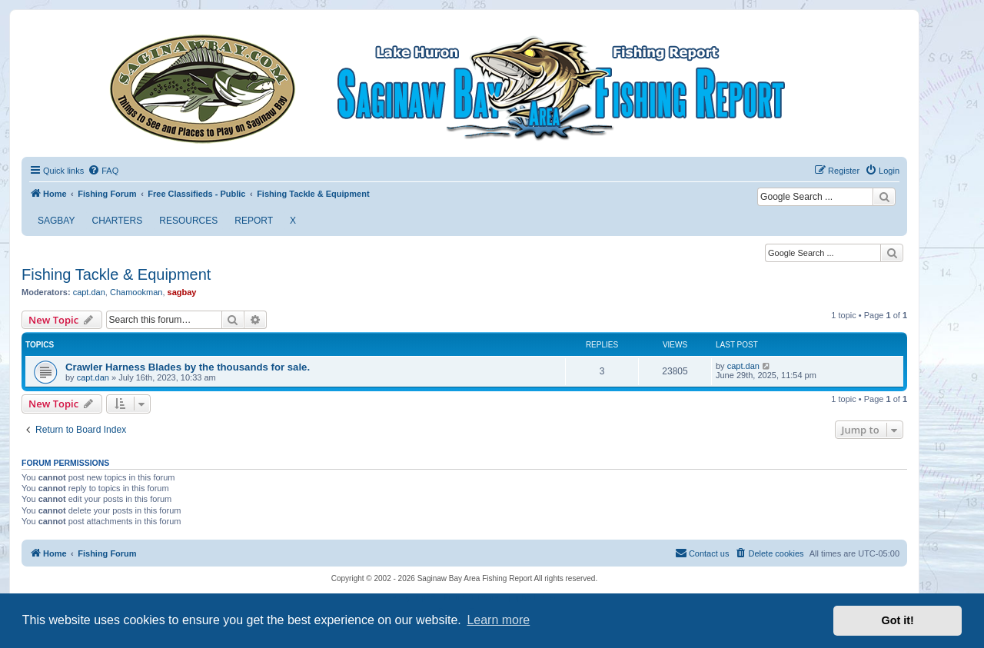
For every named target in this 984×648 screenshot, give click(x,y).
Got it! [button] (898, 620)
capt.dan (89, 292)
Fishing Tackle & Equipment (116, 274)
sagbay (182, 292)
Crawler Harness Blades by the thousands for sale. (187, 367)
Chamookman (136, 292)
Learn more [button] (498, 619)
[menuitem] (103, 170)
